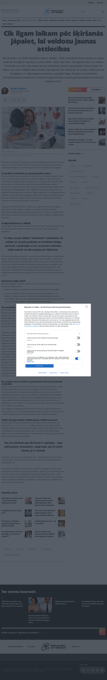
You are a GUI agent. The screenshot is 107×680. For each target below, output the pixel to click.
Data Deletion (42, 373)
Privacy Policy (64, 373)
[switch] (77, 338)
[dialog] (53, 340)
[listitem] (53, 334)
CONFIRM (39, 366)
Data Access (53, 373)
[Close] (87, 307)
